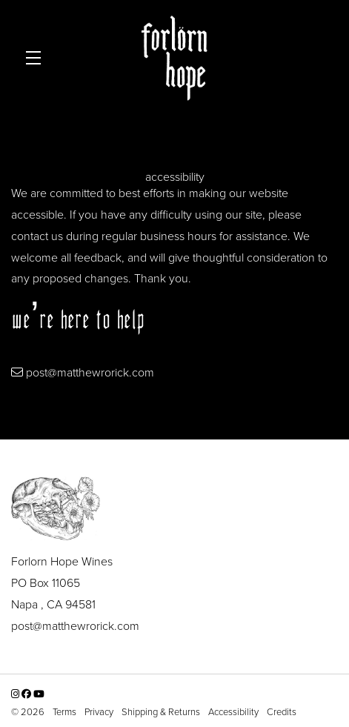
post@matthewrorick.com (90, 371)
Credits (281, 711)
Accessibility (234, 711)
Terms (66, 711)
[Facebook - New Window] (27, 693)
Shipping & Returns (162, 711)
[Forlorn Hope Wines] (174, 508)
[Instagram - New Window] (16, 693)
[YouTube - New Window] (38, 693)
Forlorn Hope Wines (175, 58)
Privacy (100, 711)
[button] (37, 58)
